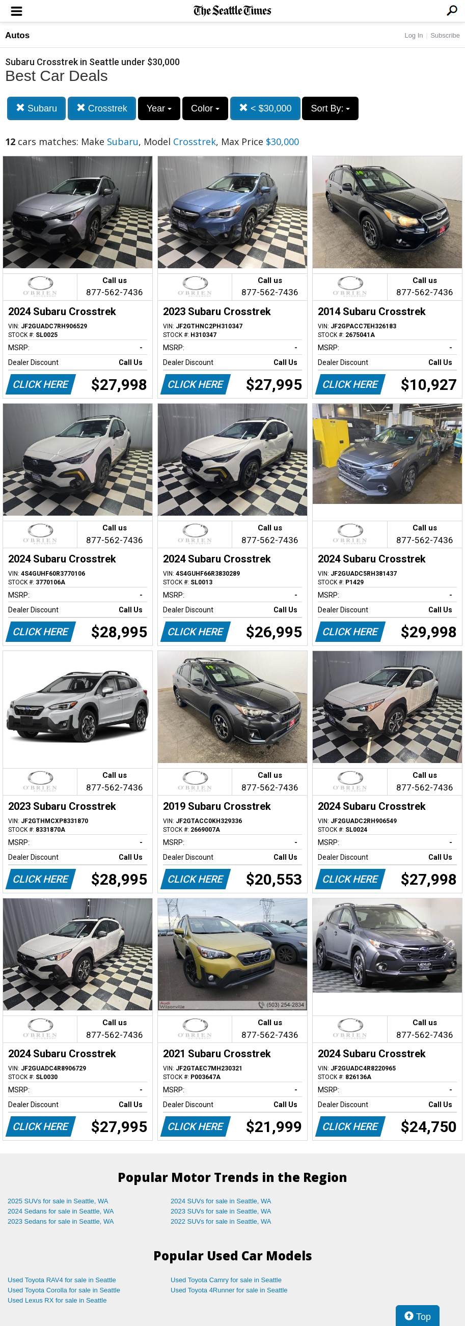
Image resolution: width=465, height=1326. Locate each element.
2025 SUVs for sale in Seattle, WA (58, 1201)
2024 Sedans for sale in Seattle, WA (61, 1211)
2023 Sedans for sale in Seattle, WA (61, 1221)
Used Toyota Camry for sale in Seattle (226, 1280)
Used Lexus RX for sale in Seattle (57, 1300)
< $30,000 (265, 108)
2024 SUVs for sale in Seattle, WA (221, 1201)
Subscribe (445, 35)
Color (205, 108)
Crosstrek (101, 108)
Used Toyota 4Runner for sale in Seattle (229, 1290)
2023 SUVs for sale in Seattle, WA (221, 1211)
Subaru (36, 108)
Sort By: (330, 108)
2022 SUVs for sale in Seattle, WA (221, 1221)
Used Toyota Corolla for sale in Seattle (64, 1290)
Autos (17, 35)
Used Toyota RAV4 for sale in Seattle (62, 1280)
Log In (413, 35)
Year (159, 108)
